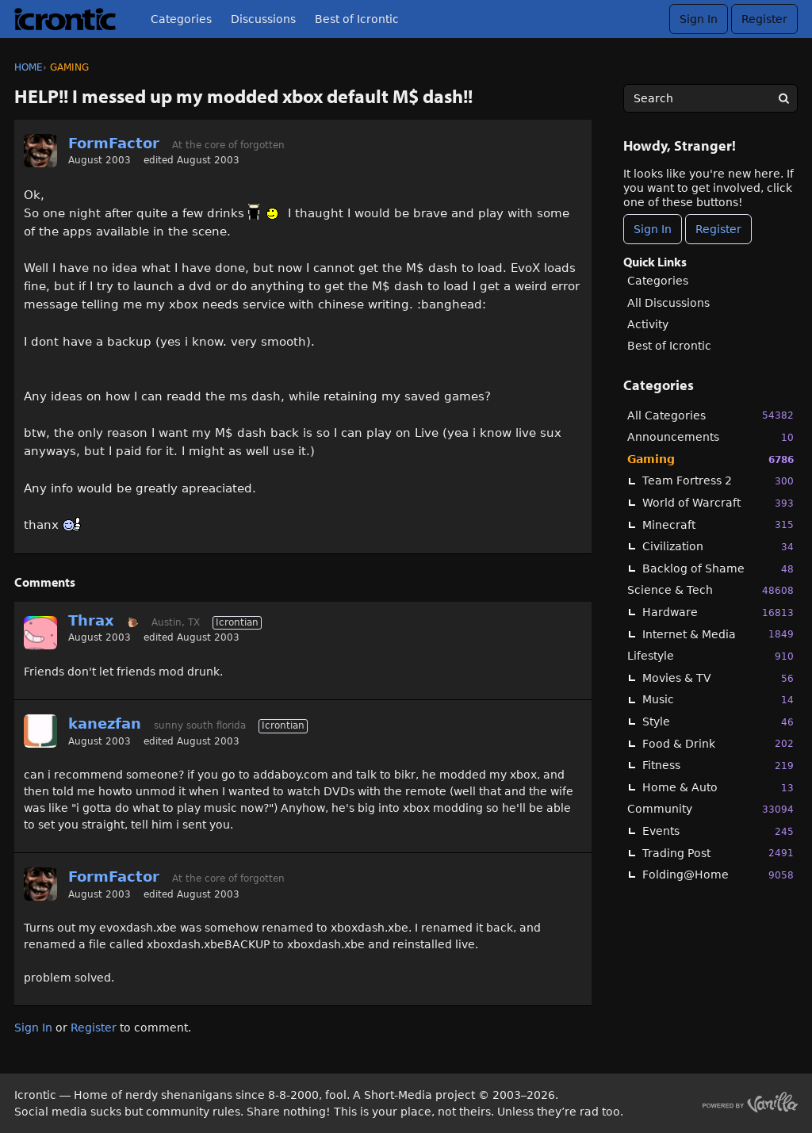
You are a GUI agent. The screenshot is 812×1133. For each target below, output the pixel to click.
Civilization (718, 546)
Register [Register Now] (718, 229)
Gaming (710, 459)
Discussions (263, 19)
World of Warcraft (718, 503)
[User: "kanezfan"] (40, 731)
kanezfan (104, 723)
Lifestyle (710, 656)
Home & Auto (718, 787)
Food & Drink (718, 743)
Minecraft (718, 524)
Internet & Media (718, 633)
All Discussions (668, 303)
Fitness (718, 765)
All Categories (710, 415)
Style (718, 721)
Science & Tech (710, 590)
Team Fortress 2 (718, 480)
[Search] (783, 98)
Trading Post (718, 852)
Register (764, 19)
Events (718, 831)
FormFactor (113, 143)
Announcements (710, 437)
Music (718, 699)
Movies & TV (718, 678)
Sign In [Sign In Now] (653, 229)
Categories (181, 19)
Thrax (91, 620)
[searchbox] (710, 98)
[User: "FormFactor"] (40, 150)
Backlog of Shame (718, 568)
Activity (647, 324)
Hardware (718, 612)
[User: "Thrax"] (40, 632)
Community (710, 809)
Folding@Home (718, 874)
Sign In (699, 19)
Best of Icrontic (357, 19)
